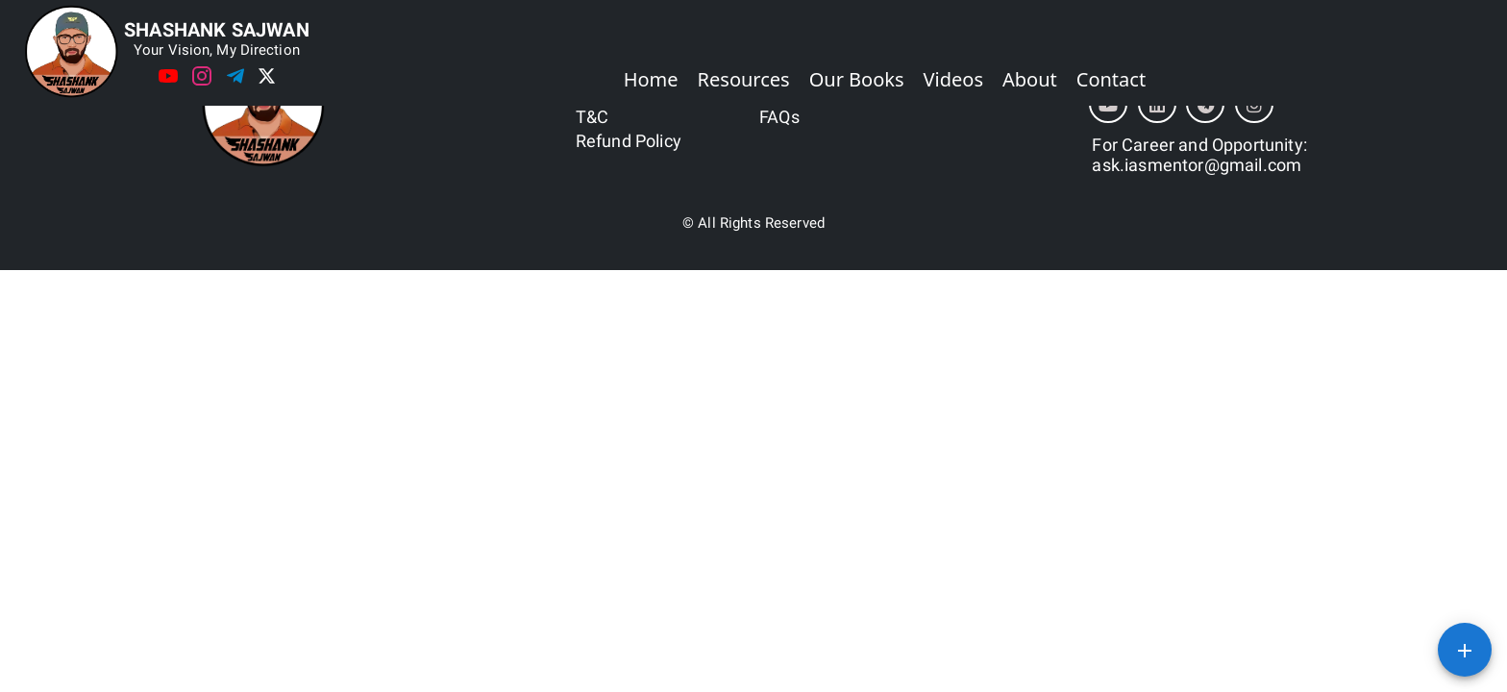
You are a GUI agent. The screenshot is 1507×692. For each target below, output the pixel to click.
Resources (744, 79)
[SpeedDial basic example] (1465, 650)
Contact (1111, 79)
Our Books (856, 79)
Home (651, 79)
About (1029, 79)
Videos (953, 79)
